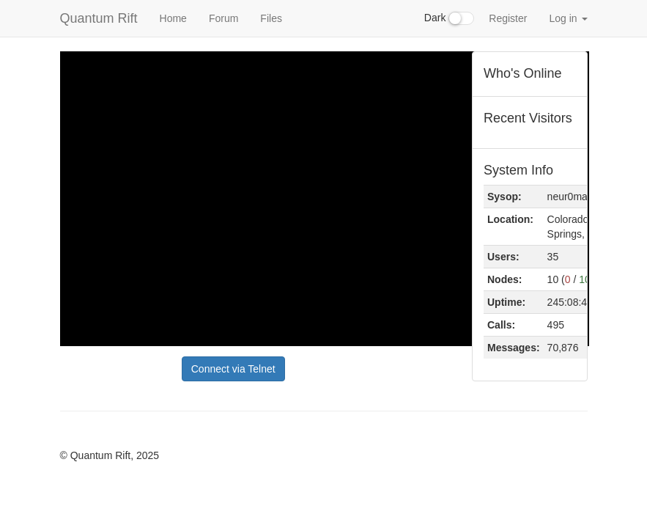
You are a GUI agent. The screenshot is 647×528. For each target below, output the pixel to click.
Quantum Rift (99, 18)
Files (271, 18)
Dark (449, 18)
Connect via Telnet (233, 369)
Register (508, 18)
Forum (223, 18)
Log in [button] (568, 18)
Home (173, 18)
